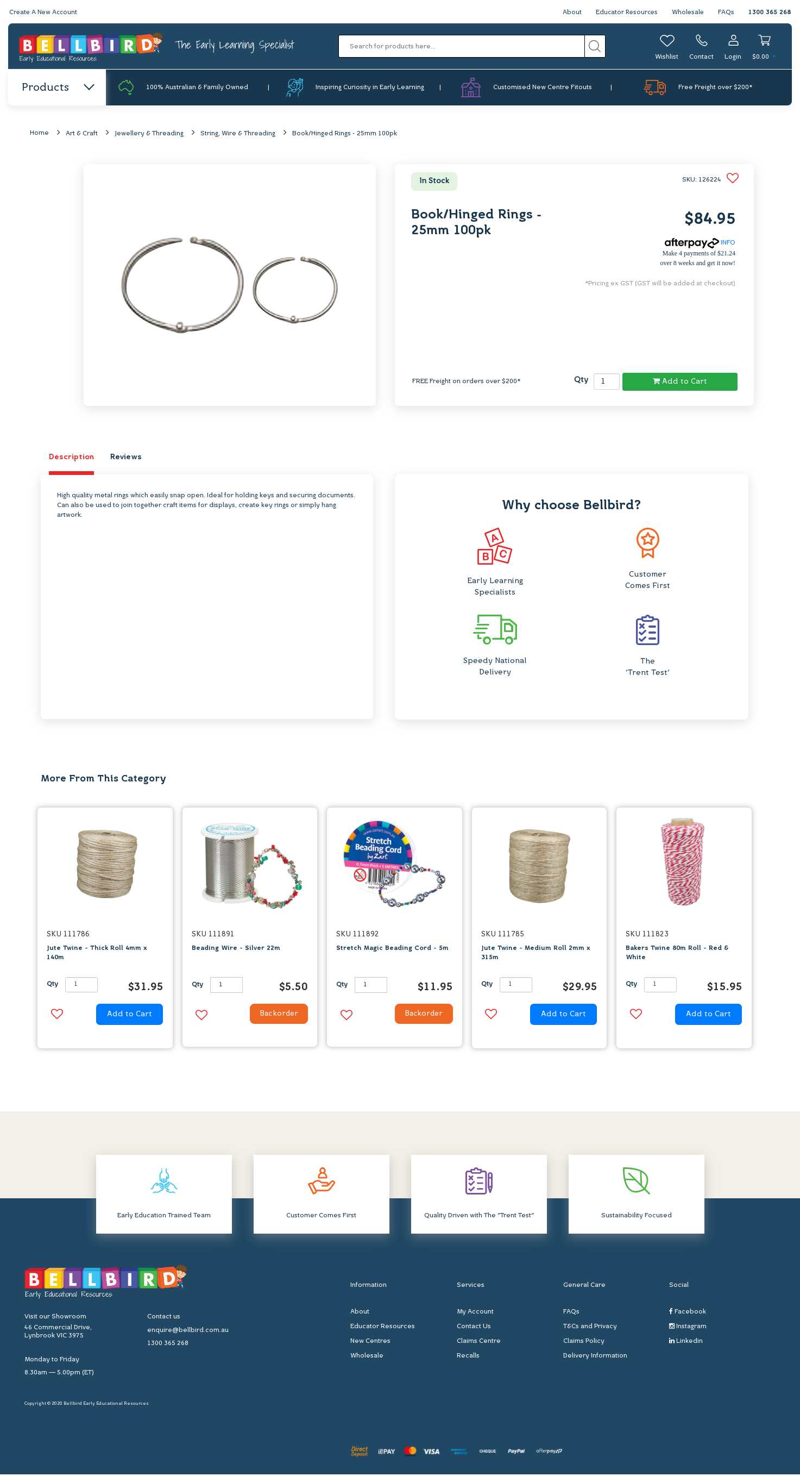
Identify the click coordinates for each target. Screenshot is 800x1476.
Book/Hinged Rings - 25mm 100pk (344, 134)
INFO (700, 243)
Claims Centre (479, 1342)
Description (71, 458)
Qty (581, 381)
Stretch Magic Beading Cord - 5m (392, 949)
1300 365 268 (769, 12)
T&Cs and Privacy (590, 1327)
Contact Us (474, 1327)
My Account (475, 1313)
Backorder (276, 1015)
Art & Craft (82, 134)
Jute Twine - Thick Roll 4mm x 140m (97, 953)
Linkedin (686, 1342)
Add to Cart (680, 381)
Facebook (687, 1312)
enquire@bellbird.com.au (188, 1331)
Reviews (126, 458)
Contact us (163, 1318)
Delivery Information (595, 1357)
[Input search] (461, 46)
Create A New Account (44, 12)
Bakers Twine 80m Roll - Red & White (677, 953)
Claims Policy (583, 1342)
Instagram (688, 1327)
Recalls (468, 1357)
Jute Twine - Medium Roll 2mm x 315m (535, 953)
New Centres (370, 1342)
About (568, 12)
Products (57, 88)
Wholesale (687, 12)
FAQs (726, 12)
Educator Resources (624, 12)
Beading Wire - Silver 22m (236, 949)
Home (39, 133)
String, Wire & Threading (237, 134)
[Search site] (595, 46)
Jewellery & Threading (149, 134)
